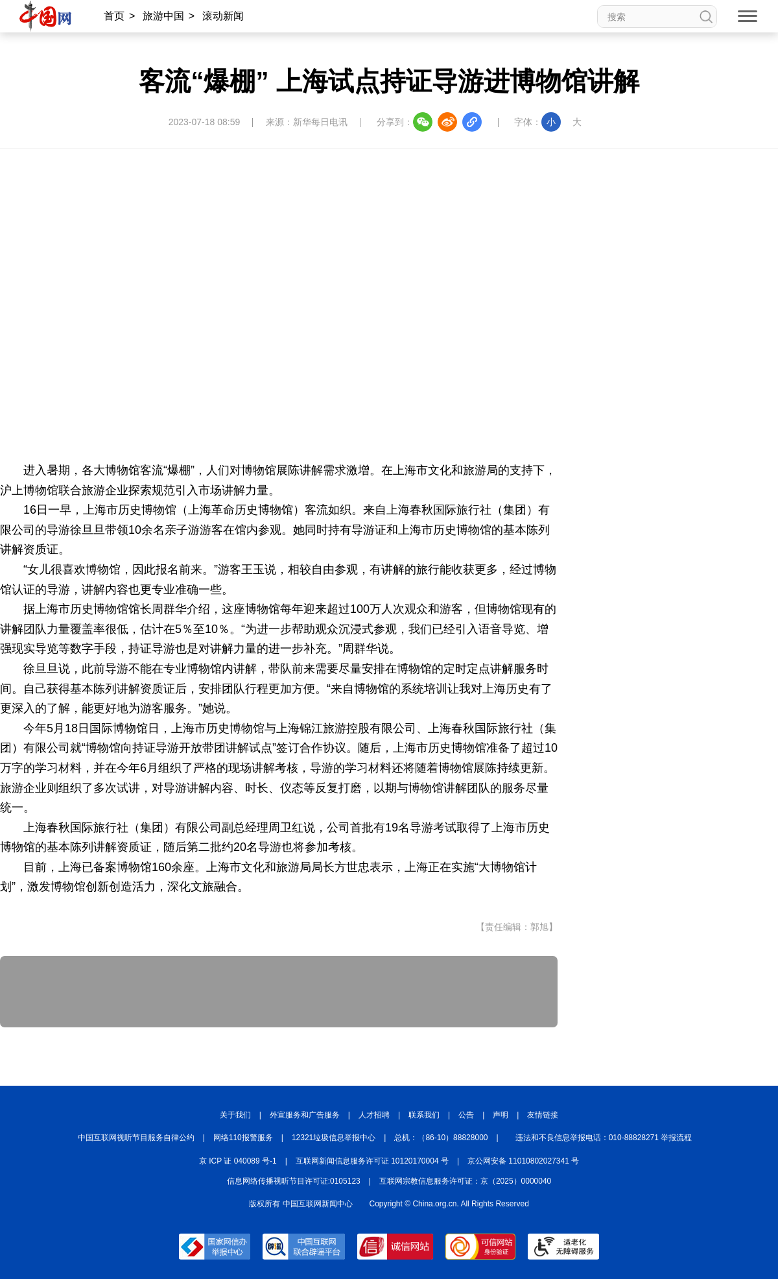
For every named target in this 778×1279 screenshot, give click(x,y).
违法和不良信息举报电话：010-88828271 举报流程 (603, 1137)
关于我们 (235, 1114)
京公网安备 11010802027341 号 (523, 1160)
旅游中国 (163, 15)
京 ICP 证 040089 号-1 (238, 1160)
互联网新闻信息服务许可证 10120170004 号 (372, 1160)
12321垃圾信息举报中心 (333, 1137)
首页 (114, 15)
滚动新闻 (223, 15)
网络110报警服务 (243, 1137)
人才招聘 (374, 1114)
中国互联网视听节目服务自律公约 (136, 1137)
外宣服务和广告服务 (305, 1114)
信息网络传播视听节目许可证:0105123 (293, 1181)
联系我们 (424, 1114)
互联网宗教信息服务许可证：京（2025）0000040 (465, 1181)
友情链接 (542, 1114)
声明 (500, 1114)
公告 (466, 1114)
